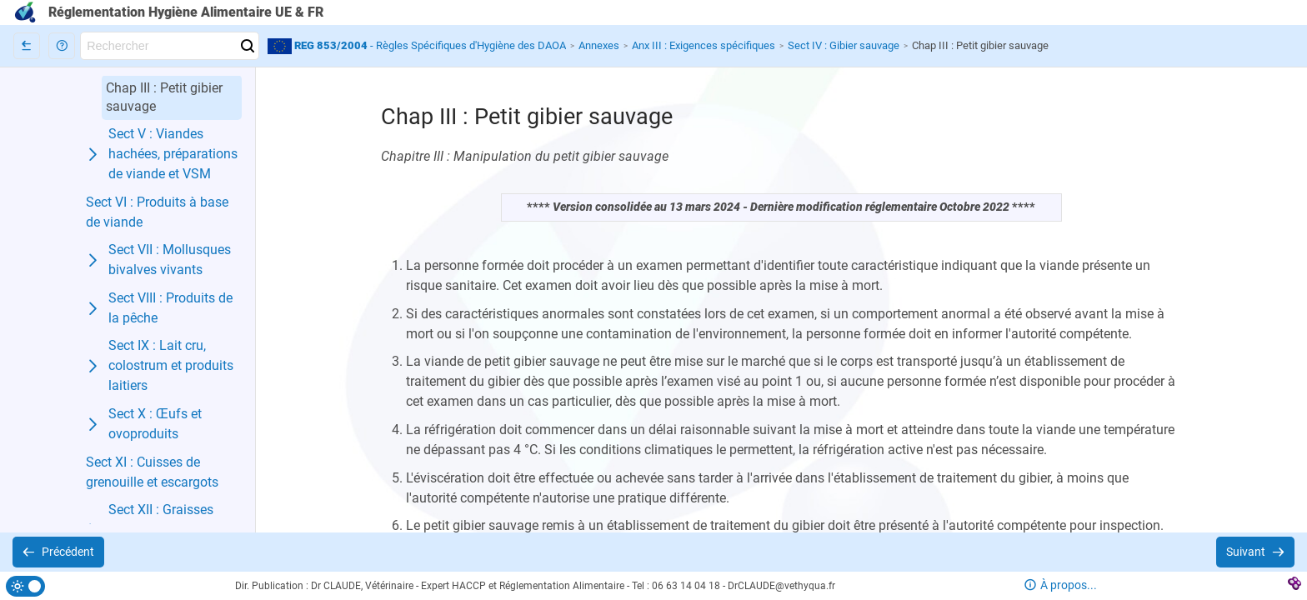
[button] (61, 45)
